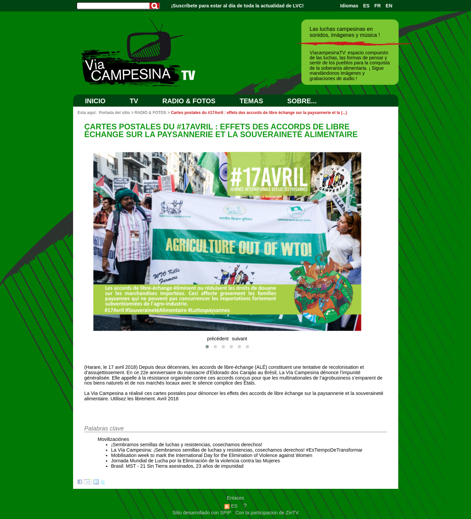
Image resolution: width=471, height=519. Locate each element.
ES (366, 5)
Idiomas (349, 5)
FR (377, 5)
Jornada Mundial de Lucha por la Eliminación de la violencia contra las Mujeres (195, 460)
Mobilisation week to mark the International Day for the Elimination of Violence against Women (211, 455)
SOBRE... (302, 101)
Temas (251, 101)
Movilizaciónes (113, 439)
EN (389, 5)
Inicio (95, 101)
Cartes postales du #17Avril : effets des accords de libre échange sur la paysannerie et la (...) (259, 112)
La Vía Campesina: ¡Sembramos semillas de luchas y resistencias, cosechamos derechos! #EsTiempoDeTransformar (236, 450)
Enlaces (235, 498)
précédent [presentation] (218, 338)
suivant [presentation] (239, 338)
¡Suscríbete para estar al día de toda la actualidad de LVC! (237, 5)
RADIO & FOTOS (189, 101)
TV (134, 101)
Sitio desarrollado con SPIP (202, 512)
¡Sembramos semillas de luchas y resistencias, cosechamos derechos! (186, 444)
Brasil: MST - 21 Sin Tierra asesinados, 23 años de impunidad (177, 466)
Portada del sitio (114, 112)
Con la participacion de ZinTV (267, 512)
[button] (207, 346)
